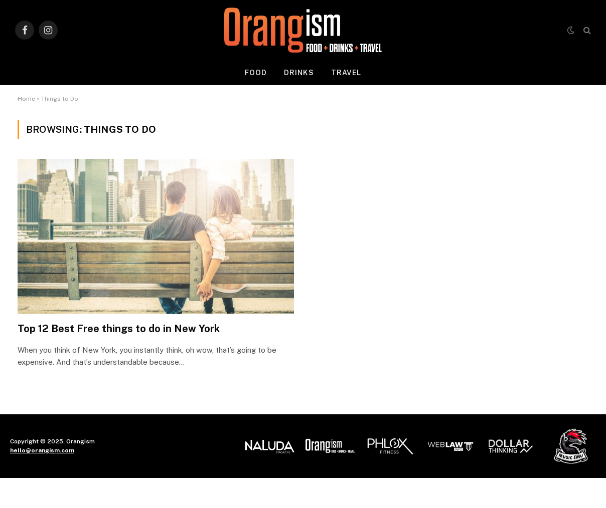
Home (26, 98)
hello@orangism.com (42, 450)
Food (256, 73)
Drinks (299, 73)
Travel (346, 73)
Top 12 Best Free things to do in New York (119, 329)
